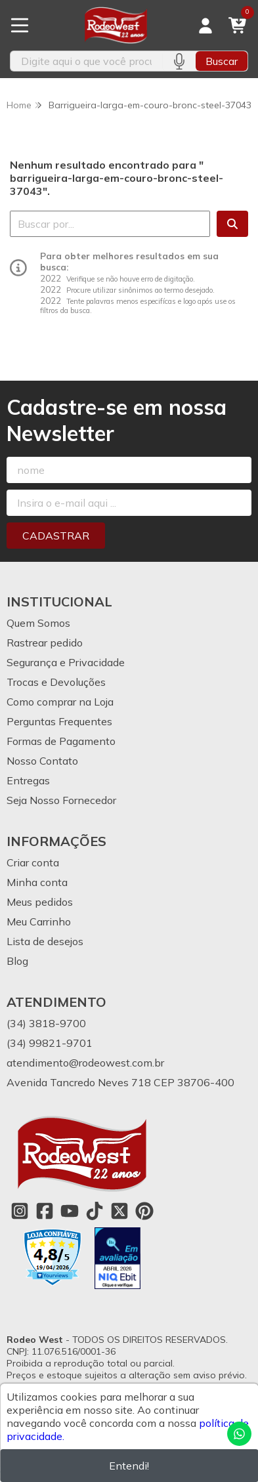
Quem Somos (38, 622)
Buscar (221, 61)
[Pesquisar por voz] (179, 61)
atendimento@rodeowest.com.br (85, 1062)
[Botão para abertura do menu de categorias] (20, 25)
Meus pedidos (40, 901)
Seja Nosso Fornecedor (61, 800)
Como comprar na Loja (60, 701)
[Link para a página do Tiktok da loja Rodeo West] (94, 1211)
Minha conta (37, 882)
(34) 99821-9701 (50, 1042)
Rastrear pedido (45, 642)
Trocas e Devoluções (56, 681)
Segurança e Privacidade (66, 662)
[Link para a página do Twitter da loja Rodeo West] (119, 1211)
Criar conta (33, 862)
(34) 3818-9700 (46, 1023)
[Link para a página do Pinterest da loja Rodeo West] (144, 1211)
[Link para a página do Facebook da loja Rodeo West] (44, 1211)
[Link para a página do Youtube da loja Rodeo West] (69, 1211)
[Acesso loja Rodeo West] (205, 25)
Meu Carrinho (39, 921)
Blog (17, 960)
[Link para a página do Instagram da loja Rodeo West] (20, 1211)
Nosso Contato (42, 760)
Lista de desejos (45, 941)
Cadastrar (55, 535)
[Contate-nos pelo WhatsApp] (239, 1434)
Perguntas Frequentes (59, 721)
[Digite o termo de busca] (86, 61)
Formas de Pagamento (61, 741)
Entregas (28, 780)
